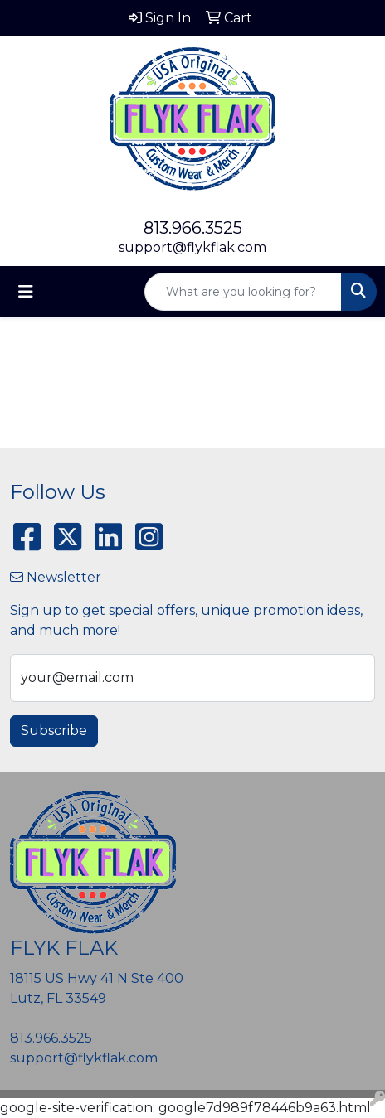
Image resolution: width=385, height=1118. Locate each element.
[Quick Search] (243, 292)
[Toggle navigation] (25, 291)
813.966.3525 (193, 228)
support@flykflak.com (192, 247)
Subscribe (54, 730)
